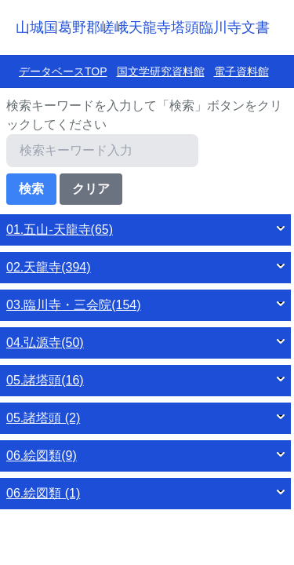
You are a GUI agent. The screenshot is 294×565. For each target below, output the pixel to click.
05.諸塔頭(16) (45, 380)
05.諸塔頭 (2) (43, 418)
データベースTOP (63, 71)
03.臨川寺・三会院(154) (73, 305)
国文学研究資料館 (161, 71)
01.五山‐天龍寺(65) (59, 229)
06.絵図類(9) (41, 455)
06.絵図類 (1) (43, 493)
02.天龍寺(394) (48, 267)
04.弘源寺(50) (45, 342)
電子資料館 (241, 71)
